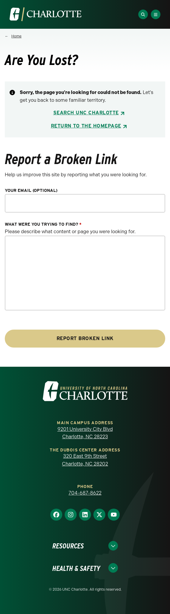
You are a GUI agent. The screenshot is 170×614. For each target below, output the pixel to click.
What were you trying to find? (43, 224)
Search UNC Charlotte (86, 113)
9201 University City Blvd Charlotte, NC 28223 (85, 433)
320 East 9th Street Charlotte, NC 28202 (85, 460)
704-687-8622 (85, 493)
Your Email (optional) (31, 190)
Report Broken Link (85, 338)
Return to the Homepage (86, 126)
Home (16, 36)
